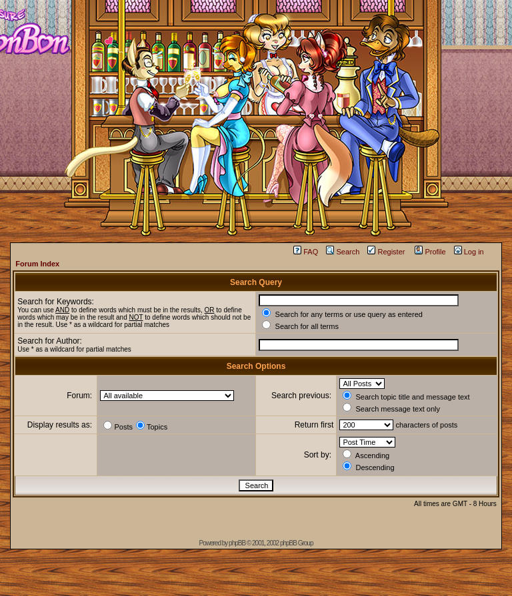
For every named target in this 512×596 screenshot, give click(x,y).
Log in (469, 252)
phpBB (237, 543)
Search (342, 252)
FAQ (305, 252)
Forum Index (37, 264)
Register (386, 252)
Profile (430, 252)
